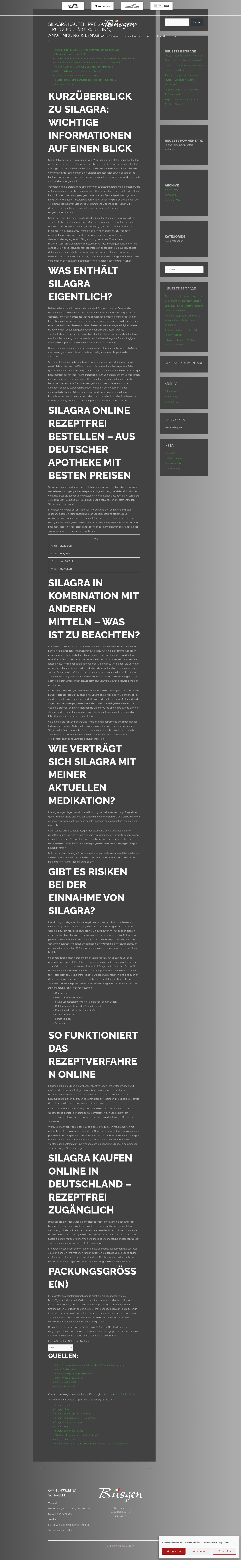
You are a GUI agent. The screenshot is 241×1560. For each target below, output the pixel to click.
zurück (38, 1469)
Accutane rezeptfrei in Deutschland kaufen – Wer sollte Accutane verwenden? (183, 84)
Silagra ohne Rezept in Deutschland (74, 1414)
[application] (137, 36)
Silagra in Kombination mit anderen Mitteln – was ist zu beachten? (90, 62)
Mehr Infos (224, 1551)
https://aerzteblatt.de (66, 1382)
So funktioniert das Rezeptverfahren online (78, 75)
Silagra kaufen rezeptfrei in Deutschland (76, 1418)
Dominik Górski (128, 1394)
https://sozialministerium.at (69, 1378)
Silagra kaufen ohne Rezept (70, 1431)
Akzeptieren (173, 1551)
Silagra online (62, 1409)
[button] (170, 36)
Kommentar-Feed (174, 472)
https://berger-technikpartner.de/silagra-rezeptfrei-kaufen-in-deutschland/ (95, 1444)
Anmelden (170, 462)
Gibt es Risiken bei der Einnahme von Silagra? (79, 71)
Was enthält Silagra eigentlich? (71, 54)
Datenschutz (120, 1510)
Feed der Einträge (174, 467)
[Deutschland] (61, 1347)
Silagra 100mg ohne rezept (69, 1422)
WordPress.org (172, 478)
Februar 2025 (172, 194)
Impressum (120, 1521)
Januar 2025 (171, 199)
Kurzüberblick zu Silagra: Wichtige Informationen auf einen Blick (89, 49)
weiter (150, 1469)
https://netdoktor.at (65, 1387)
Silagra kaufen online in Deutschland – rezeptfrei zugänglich (87, 79)
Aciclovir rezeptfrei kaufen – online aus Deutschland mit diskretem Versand (183, 60)
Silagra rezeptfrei (64, 1405)
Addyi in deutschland (66, 1439)
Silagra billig (61, 1427)
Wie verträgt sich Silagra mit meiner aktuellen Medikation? (86, 67)
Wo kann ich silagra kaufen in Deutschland (77, 1435)
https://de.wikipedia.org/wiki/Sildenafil (75, 1374)
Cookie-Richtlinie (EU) (120, 1515)
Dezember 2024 (173, 204)
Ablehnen (199, 1551)
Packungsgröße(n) (64, 84)
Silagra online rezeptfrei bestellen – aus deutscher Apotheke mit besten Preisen (97, 58)
